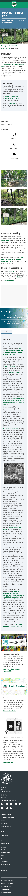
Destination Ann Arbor (6, 867)
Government (4, 835)
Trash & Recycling (5, 852)
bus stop (11, 271)
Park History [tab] (6, 332)
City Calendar (4, 861)
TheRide (19, 277)
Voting (2, 840)
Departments (4, 838)
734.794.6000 (4, 796)
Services (3, 847)
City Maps (3, 829)
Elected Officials (5, 843)
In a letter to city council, (11, 429)
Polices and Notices (6, 886)
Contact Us (3, 797)
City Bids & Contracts (6, 832)
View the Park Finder (9, 711)
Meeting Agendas (5, 864)
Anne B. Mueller (10, 367)
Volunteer (3, 820)
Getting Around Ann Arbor (7, 817)
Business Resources (6, 826)
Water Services (5, 849)
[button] (14, 178)
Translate (4, 870)
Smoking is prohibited (12, 96)
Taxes (2, 855)
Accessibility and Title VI (7, 883)
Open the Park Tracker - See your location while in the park (13, 316)
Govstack (8, 892)
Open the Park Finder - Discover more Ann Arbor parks (13, 322)
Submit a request (8, 762)
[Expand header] (2, 5)
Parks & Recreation (6, 814)
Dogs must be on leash (12, 98)
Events (3, 859)
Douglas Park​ (9, 259)
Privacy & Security (5, 889)
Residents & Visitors (7, 812)
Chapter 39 (12, 103)
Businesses (4, 823)
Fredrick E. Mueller (14, 372)
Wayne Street (5, 240)
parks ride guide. (9, 281)
